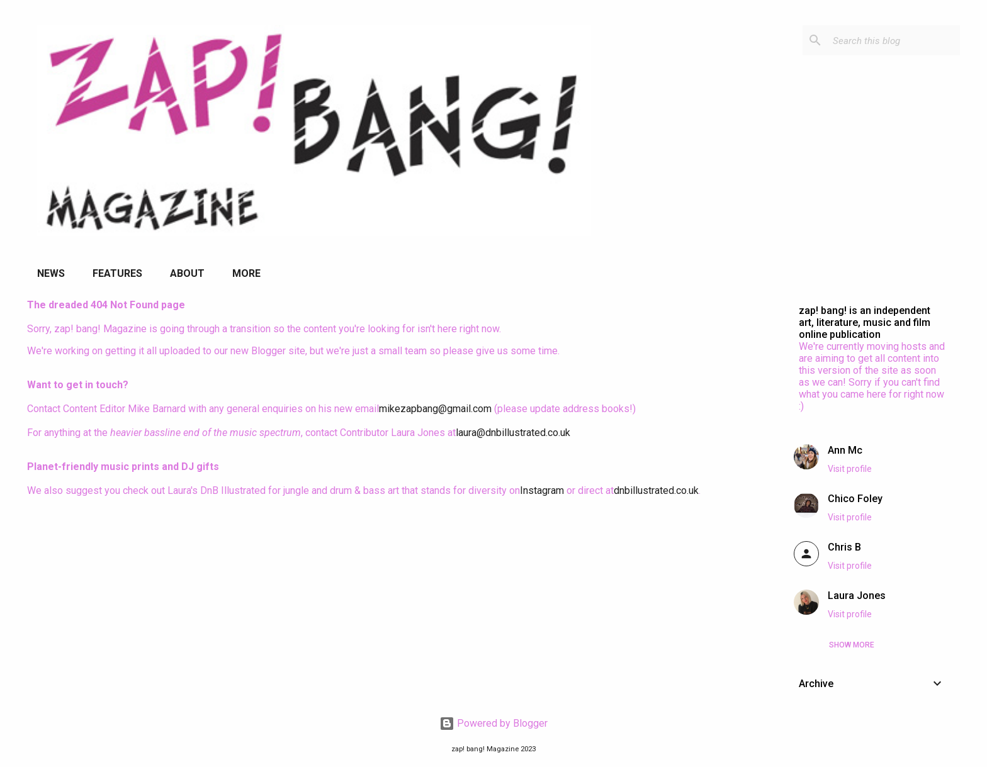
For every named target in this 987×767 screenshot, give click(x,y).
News (51, 273)
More (246, 273)
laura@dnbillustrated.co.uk (513, 433)
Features (117, 273)
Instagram (542, 490)
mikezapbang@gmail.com (435, 409)
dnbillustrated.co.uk (656, 490)
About (187, 273)
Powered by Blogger (493, 723)
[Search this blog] (894, 40)
